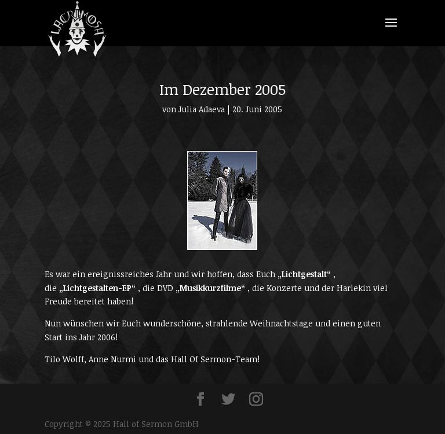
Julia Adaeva (201, 109)
